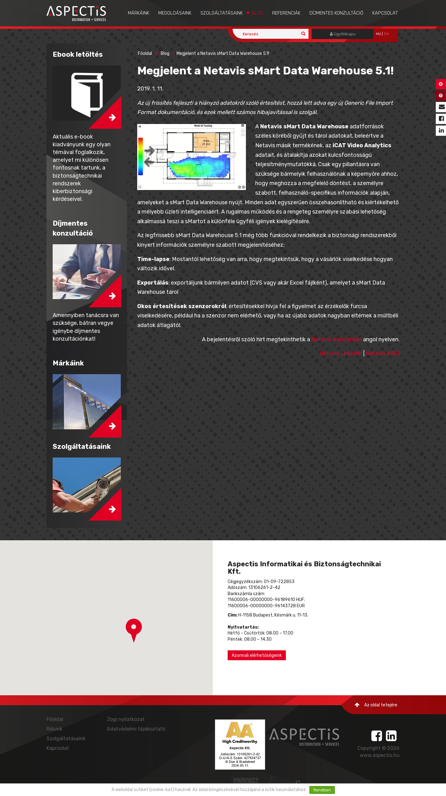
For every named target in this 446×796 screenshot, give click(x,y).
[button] (134, 631)
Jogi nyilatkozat (126, 719)
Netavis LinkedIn (340, 353)
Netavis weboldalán (336, 339)
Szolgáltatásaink (221, 13)
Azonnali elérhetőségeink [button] (257, 655)
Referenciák (286, 13)
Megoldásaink (174, 13)
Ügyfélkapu (343, 34)
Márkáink (138, 13)
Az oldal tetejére (376, 705)
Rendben (322, 790)
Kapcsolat (385, 13)
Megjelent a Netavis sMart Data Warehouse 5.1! (223, 53)
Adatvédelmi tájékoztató (136, 729)
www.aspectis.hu (380, 755)
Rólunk (54, 729)
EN (386, 34)
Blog (257, 13)
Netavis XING (383, 353)
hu (378, 34)
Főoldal (145, 53)
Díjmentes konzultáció (336, 13)
